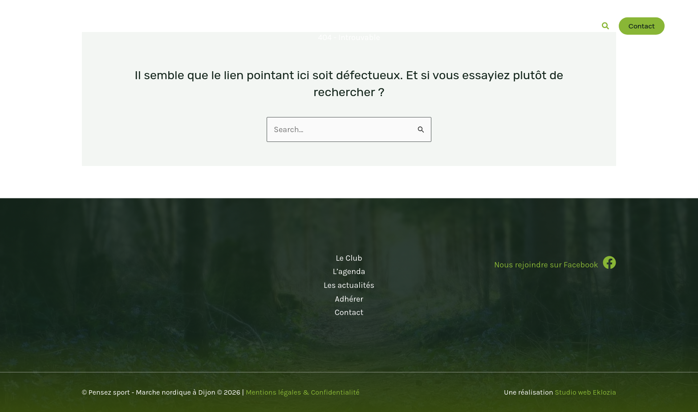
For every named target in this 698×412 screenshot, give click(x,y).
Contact (349, 312)
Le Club (349, 258)
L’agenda (349, 271)
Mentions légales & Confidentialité (303, 392)
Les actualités (349, 285)
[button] (387, 26)
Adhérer (349, 299)
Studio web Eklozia (585, 392)
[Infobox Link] (530, 266)
